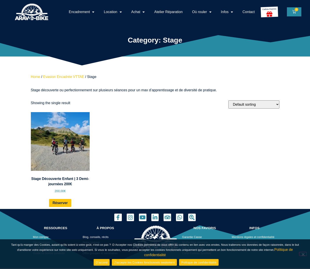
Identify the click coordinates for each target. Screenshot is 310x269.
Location (113, 12)
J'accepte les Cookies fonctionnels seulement (144, 262)
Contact (249, 12)
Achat (138, 12)
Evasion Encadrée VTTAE (63, 77)
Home (35, 77)
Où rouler (201, 12)
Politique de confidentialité (198, 262)
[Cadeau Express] (269, 14)
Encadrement (81, 12)
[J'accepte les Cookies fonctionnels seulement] (303, 254)
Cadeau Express (270, 9)
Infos (227, 12)
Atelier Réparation (168, 12)
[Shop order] (253, 104)
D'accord (102, 262)
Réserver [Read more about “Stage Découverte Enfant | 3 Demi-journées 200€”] (60, 203)
